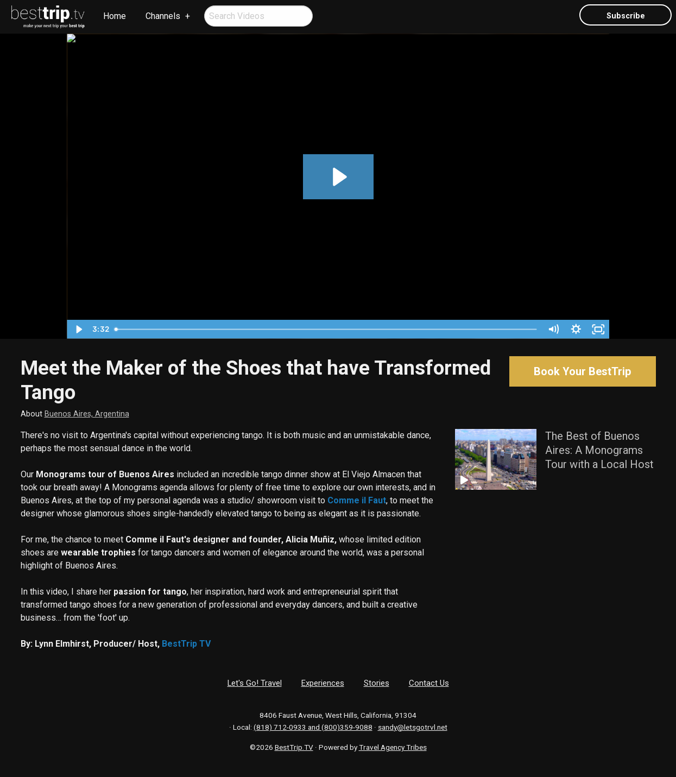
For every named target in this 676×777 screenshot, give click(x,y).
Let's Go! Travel (255, 683)
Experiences (322, 683)
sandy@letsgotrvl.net (412, 727)
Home (114, 16)
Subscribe (625, 16)
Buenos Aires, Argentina (87, 414)
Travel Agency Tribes (393, 747)
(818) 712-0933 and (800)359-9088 (313, 727)
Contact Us (429, 683)
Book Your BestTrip (582, 371)
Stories (376, 683)
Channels (163, 16)
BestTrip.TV (294, 747)
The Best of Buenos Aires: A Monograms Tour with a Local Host (599, 450)
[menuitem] (48, 16)
